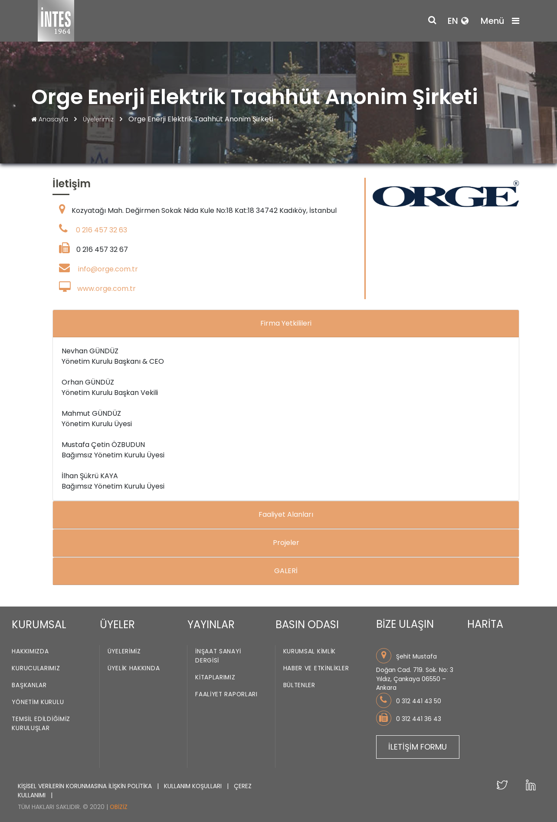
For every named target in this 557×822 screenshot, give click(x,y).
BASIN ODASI (307, 624)
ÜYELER (117, 624)
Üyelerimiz (99, 119)
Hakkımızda (30, 652)
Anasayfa (50, 119)
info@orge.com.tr (108, 269)
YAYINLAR (211, 624)
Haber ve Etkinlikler (316, 669)
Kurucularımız (36, 669)
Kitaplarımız (215, 678)
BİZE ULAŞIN (405, 624)
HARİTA (485, 624)
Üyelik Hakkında (134, 669)
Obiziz (119, 807)
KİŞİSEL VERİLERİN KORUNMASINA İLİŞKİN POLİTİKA (86, 786)
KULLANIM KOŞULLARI (193, 786)
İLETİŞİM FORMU (417, 746)
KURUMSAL (39, 624)
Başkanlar (29, 686)
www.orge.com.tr (106, 289)
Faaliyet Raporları (226, 695)
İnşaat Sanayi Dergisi (218, 656)
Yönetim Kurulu (38, 702)
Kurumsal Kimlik (309, 652)
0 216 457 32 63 (101, 230)
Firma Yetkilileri (285, 323)
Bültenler (299, 686)
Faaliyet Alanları (286, 514)
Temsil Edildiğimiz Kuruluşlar (41, 724)
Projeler (286, 543)
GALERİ (286, 571)
